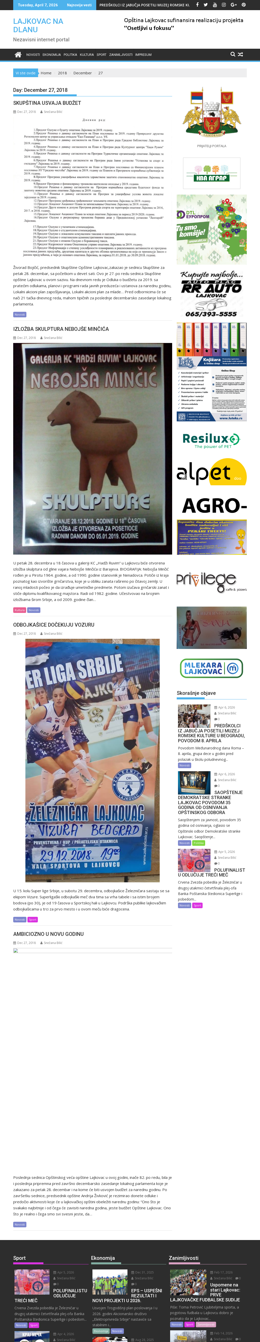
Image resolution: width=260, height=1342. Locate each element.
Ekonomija (52, 55)
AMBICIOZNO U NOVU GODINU (48, 934)
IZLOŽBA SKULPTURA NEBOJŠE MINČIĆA (61, 329)
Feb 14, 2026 (217, 1201)
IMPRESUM (143, 55)
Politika (70, 55)
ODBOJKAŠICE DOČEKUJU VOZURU (53, 625)
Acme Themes (179, 1333)
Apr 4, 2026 (60, 1196)
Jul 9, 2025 (136, 1253)
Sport (101, 55)
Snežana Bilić (51, 112)
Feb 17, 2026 (217, 1141)
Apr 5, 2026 (221, 845)
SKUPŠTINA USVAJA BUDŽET (47, 103)
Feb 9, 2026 (216, 1257)
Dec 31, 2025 (138, 1141)
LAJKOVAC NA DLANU (38, 25)
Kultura (87, 55)
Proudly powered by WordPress (96, 1333)
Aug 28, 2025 (138, 1202)
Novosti (33, 55)
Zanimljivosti (121, 55)
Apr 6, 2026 (221, 707)
